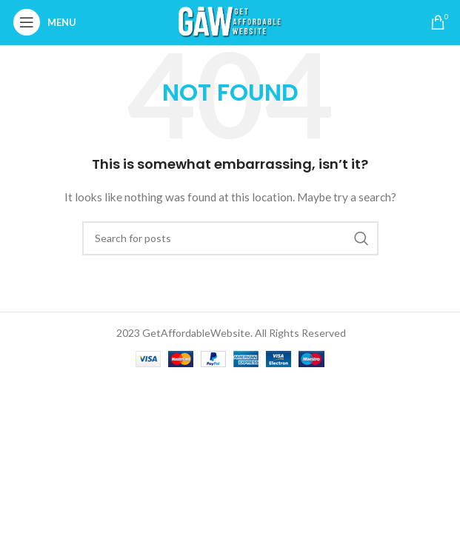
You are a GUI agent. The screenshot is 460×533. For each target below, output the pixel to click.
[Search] (230, 238)
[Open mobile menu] (48, 22)
